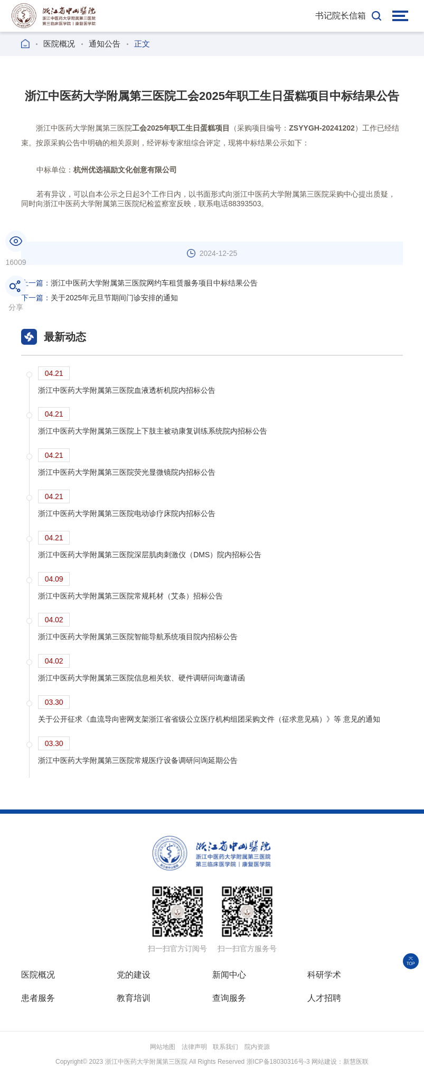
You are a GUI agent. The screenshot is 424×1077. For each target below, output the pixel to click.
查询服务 (229, 997)
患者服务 (38, 997)
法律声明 (194, 1047)
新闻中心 (229, 974)
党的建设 (133, 974)
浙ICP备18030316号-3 (278, 1061)
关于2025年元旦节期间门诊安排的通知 (99, 297)
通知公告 (104, 43)
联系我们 (225, 1047)
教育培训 (133, 997)
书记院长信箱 (340, 15)
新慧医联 (356, 1061)
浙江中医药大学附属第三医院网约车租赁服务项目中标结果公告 (139, 283)
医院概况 (59, 43)
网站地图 (162, 1047)
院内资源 (257, 1047)
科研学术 (324, 974)
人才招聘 (324, 997)
